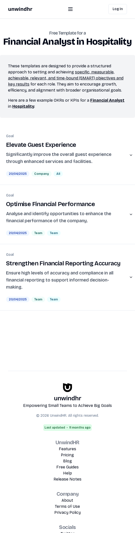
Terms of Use (67, 506)
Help (67, 473)
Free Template (62, 33)
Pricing (67, 455)
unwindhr (20, 9)
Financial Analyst (107, 100)
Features (67, 448)
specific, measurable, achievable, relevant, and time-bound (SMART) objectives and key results (65, 78)
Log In (118, 9)
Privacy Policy (67, 512)
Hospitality (23, 106)
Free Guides (67, 467)
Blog (67, 461)
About (67, 500)
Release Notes (67, 479)
